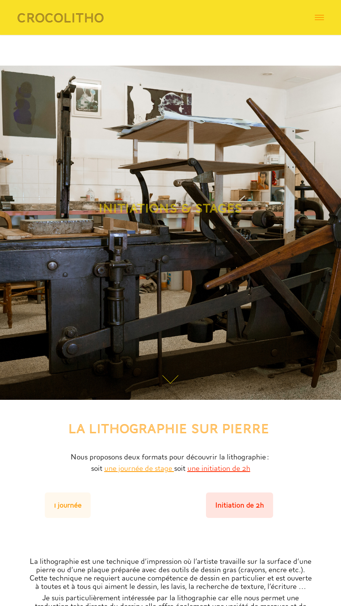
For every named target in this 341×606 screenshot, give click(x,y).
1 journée (68, 505)
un (191, 468)
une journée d (126, 468)
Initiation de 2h (239, 505)
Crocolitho (60, 18)
